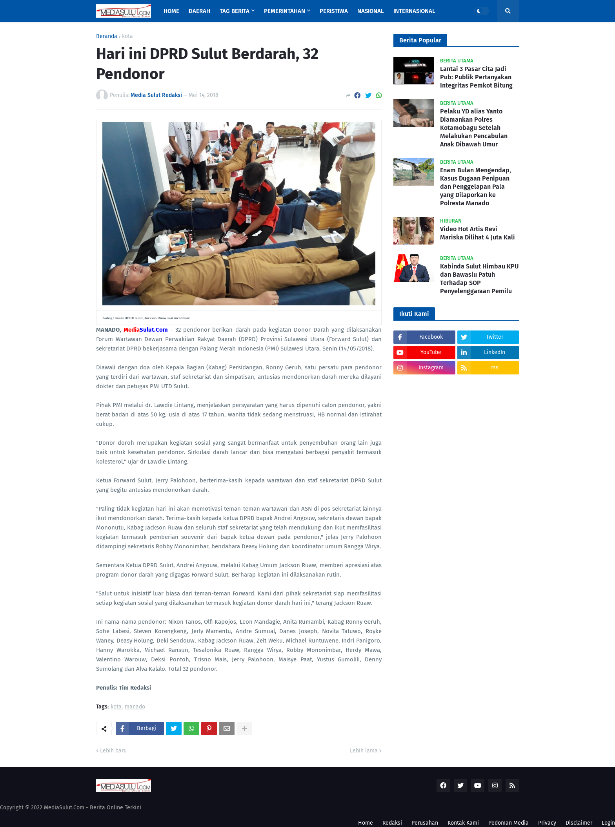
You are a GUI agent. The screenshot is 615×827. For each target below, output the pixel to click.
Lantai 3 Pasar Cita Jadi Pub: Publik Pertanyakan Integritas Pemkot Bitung (476, 77)
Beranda (106, 36)
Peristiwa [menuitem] (334, 11)
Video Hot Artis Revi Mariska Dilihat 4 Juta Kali (477, 233)
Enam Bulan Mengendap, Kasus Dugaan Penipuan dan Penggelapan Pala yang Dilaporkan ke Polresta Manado (475, 186)
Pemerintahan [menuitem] (284, 11)
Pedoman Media (508, 823)
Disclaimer (579, 823)
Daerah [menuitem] (199, 11)
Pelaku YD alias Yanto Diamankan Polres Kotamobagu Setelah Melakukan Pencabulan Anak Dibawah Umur (474, 128)
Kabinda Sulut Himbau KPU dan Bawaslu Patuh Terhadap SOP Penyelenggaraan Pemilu (479, 278)
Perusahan (424, 823)
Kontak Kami (463, 823)
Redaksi (392, 823)
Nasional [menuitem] (370, 11)
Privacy (547, 823)
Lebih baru (113, 750)
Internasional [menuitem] (414, 11)
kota (127, 36)
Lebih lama (364, 750)
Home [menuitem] (171, 11)
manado (135, 707)
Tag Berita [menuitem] (234, 11)
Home (365, 823)
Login (608, 823)
